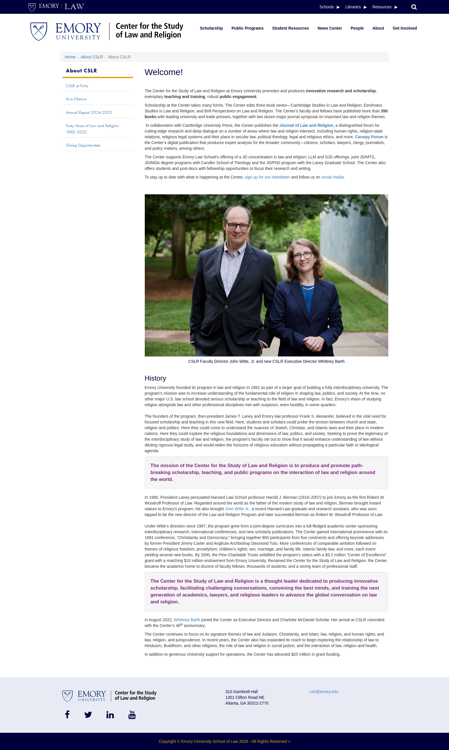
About (378, 28)
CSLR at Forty (77, 86)
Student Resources (290, 28)
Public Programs (248, 28)
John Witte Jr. (237, 509)
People (357, 28)
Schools (326, 7)
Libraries (353, 7)
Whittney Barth (187, 619)
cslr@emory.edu (323, 691)
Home (70, 57)
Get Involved (405, 28)
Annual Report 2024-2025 (89, 112)
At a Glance (76, 99)
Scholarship (211, 28)
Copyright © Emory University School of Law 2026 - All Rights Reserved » (224, 741)
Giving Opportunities (83, 145)
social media (332, 177)
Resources (382, 7)
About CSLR (92, 57)
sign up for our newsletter (267, 177)
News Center (329, 28)
